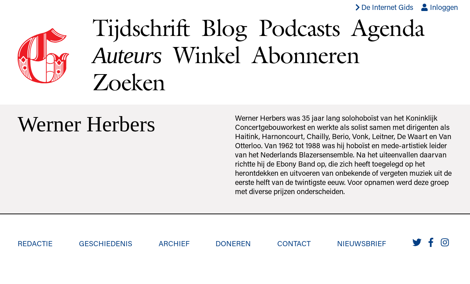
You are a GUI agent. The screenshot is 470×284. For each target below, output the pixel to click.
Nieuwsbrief (361, 243)
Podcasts (299, 27)
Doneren (233, 243)
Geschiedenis (105, 243)
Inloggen (439, 7)
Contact (294, 243)
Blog (224, 27)
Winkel (206, 55)
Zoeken (129, 82)
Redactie (35, 243)
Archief (174, 243)
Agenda (387, 27)
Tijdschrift (141, 27)
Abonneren (305, 55)
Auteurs (127, 55)
